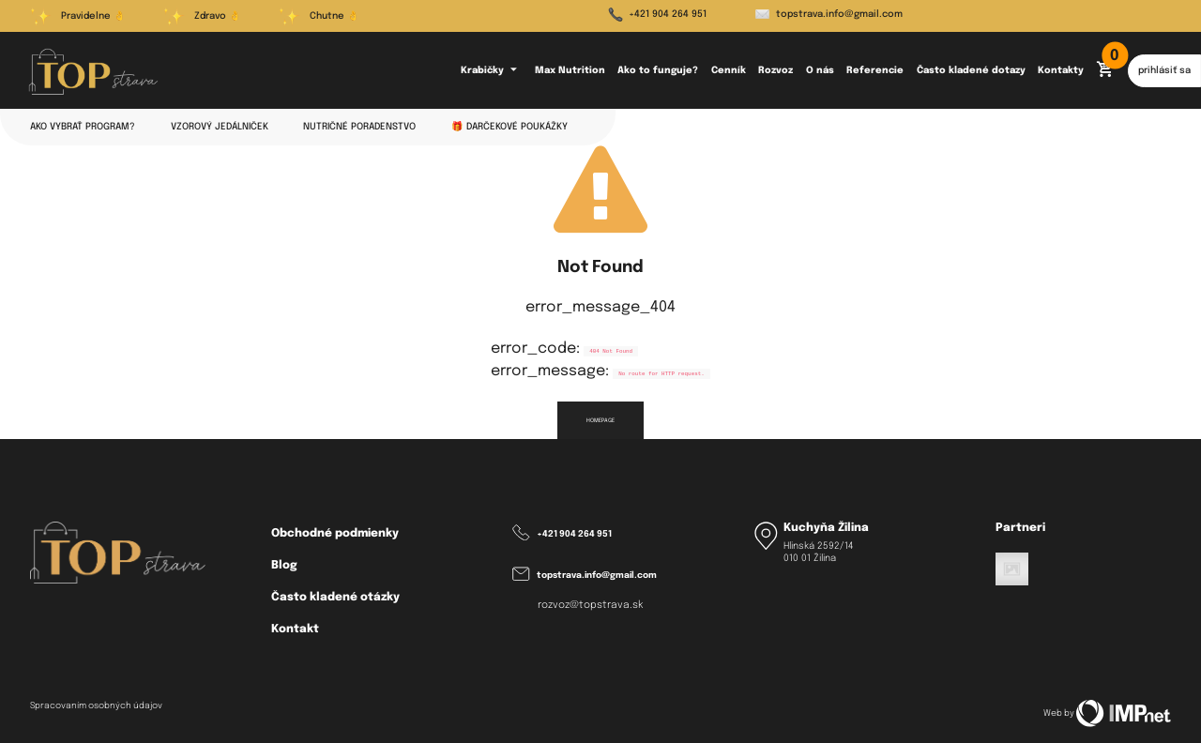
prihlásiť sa (1164, 70)
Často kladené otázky (335, 597)
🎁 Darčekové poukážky (509, 126)
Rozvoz (775, 70)
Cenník (728, 70)
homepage (600, 420)
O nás (820, 70)
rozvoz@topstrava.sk (591, 605)
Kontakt (295, 629)
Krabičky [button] (492, 70)
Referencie (875, 70)
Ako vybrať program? (82, 126)
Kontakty (1061, 70)
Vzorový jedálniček (219, 126)
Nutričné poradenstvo (359, 126)
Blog (284, 565)
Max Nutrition (570, 70)
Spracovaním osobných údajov (96, 706)
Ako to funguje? (657, 70)
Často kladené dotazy (971, 70)
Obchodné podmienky (335, 533)
